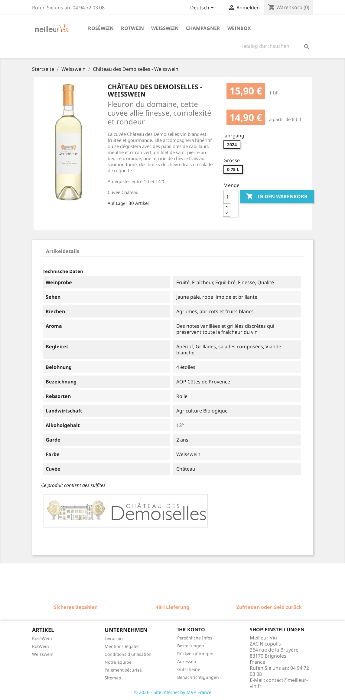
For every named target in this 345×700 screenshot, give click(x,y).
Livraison (114, 638)
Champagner (203, 28)
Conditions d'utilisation (128, 654)
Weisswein (165, 28)
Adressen (186, 661)
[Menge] (230, 196)
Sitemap (113, 678)
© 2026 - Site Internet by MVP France (172, 692)
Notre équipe (118, 662)
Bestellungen (190, 646)
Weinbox (239, 28)
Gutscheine (188, 669)
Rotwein (132, 28)
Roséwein (101, 28)
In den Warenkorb (277, 197)
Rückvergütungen (195, 653)
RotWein (40, 646)
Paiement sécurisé (123, 670)
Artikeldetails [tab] (62, 251)
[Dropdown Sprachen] (203, 8)
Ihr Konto (191, 629)
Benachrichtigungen (198, 677)
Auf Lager (117, 203)
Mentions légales (122, 646)
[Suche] (275, 46)
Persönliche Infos (194, 638)
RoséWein (42, 638)
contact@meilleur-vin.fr (279, 683)
